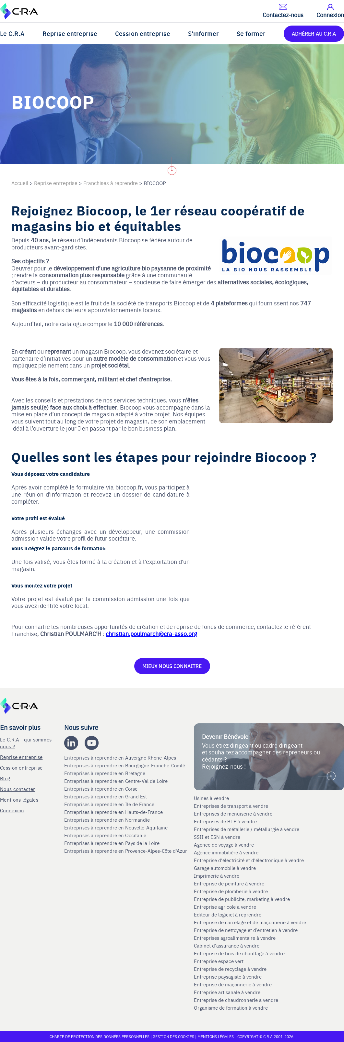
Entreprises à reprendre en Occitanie (106, 835)
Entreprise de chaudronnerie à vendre (236, 1000)
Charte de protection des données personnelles (99, 1036)
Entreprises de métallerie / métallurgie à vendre (247, 829)
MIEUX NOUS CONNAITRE (172, 666)
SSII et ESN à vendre (217, 837)
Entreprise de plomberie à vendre (231, 891)
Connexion (12, 810)
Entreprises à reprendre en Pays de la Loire (112, 843)
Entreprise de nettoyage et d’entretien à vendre (246, 930)
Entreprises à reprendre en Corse (101, 789)
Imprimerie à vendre (217, 876)
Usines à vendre (211, 798)
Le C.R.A (12, 33)
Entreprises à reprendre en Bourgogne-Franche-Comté (125, 765)
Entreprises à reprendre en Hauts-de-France (114, 812)
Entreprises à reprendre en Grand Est (106, 796)
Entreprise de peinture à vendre (229, 883)
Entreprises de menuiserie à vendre (234, 814)
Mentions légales (19, 799)
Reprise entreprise (69, 33)
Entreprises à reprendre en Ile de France (110, 804)
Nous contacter (17, 788)
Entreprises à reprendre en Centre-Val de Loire (116, 781)
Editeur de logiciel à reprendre (227, 914)
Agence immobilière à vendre (227, 852)
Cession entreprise (142, 33)
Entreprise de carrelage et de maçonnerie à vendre (250, 922)
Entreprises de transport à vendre (231, 806)
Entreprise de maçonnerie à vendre (233, 984)
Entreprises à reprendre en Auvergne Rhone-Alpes (120, 758)
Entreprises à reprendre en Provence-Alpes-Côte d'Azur (126, 851)
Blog (5, 778)
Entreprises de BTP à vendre (226, 821)
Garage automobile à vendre (225, 868)
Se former (251, 33)
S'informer (203, 33)
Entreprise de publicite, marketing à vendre (242, 899)
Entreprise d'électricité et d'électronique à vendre (249, 860)
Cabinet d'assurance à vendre (226, 946)
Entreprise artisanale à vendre (227, 992)
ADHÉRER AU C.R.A (314, 33)
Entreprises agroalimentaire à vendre (235, 938)
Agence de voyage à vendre (224, 845)
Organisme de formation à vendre (231, 1008)
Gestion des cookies (174, 1036)
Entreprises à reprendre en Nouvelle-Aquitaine (116, 827)
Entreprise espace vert (218, 961)
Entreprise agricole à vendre (225, 907)
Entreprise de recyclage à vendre (230, 969)
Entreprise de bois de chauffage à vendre (239, 953)
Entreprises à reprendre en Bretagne (105, 773)
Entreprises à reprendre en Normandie (107, 820)
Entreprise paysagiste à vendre (228, 977)
